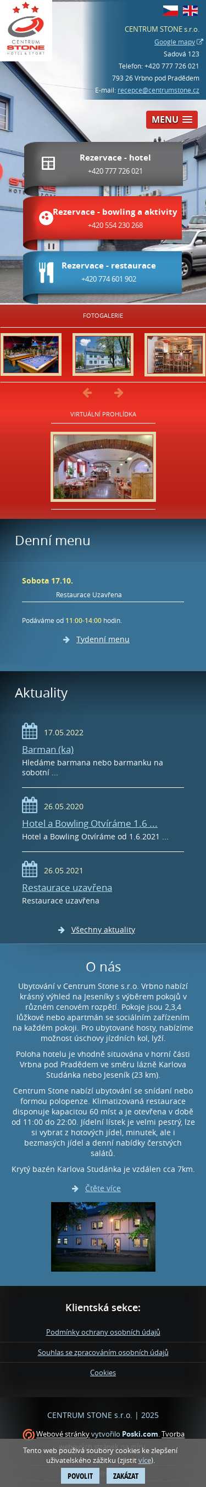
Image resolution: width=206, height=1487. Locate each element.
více (144, 1460)
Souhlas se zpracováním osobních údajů (103, 1352)
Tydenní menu (103, 639)
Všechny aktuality (103, 929)
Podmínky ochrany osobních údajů (103, 1332)
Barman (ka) (48, 749)
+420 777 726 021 (171, 65)
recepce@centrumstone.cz (158, 89)
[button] (172, 120)
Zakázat (125, 1476)
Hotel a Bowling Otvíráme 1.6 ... (90, 823)
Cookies (103, 1372)
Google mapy (174, 41)
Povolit (80, 1476)
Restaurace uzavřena (67, 887)
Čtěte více (103, 1188)
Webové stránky (63, 1434)
